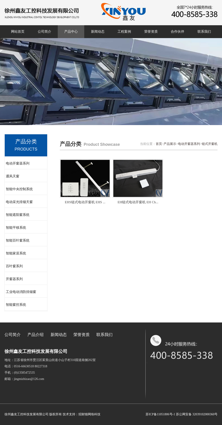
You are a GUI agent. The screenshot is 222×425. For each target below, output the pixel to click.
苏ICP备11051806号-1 (160, 414)
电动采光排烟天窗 (19, 202)
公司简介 (44, 31)
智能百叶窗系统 (17, 240)
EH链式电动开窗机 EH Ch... (138, 202)
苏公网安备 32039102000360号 (197, 414)
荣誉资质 (151, 31)
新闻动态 (97, 31)
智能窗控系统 (16, 304)
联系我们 (204, 31)
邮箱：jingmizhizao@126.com (24, 379)
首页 (159, 144)
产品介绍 (35, 334)
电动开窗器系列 (17, 163)
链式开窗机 (210, 144)
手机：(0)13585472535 (19, 372)
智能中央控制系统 (19, 189)
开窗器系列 (14, 279)
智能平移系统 (16, 227)
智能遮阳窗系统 (17, 215)
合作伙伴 (177, 31)
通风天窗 (12, 176)
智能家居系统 (16, 253)
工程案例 (124, 31)
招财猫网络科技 (89, 414)
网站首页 (17, 31)
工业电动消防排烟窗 (21, 292)
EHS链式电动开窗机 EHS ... (85, 202)
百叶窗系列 (14, 266)
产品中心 (71, 31)
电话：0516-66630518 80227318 (25, 366)
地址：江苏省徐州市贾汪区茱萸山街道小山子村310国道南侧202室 (50, 360)
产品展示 (170, 144)
